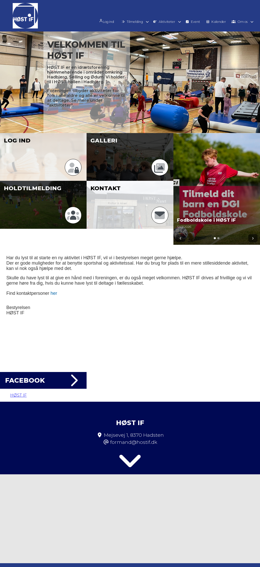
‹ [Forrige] (180, 238)
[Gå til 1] (215, 238)
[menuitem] (113, 20)
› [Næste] (253, 238)
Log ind (111, 21)
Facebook (43, 380)
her (54, 293)
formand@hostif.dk (133, 429)
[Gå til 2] (218, 238)
